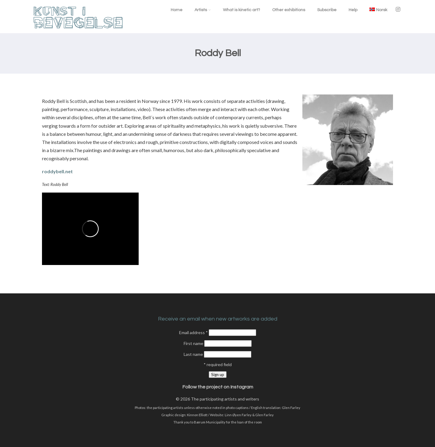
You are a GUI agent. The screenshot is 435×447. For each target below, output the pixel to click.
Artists (203, 10)
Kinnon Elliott (197, 415)
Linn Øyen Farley (238, 415)
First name (194, 343)
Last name (194, 354)
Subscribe (327, 10)
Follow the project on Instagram (217, 387)
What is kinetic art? (241, 10)
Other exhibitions (288, 10)
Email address (194, 332)
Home (176, 10)
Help (353, 10)
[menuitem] (378, 10)
